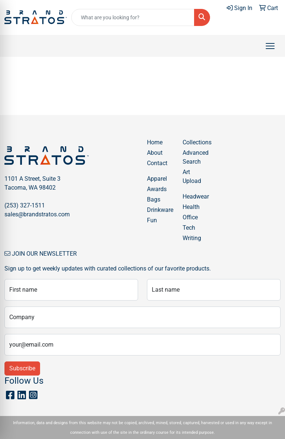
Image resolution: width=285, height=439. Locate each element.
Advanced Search (196, 157)
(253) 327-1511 (24, 205)
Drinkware (160, 209)
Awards (157, 189)
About (155, 152)
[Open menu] (270, 46)
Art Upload (192, 176)
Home (155, 142)
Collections (196, 142)
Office (190, 217)
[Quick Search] (132, 17)
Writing (192, 238)
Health (191, 206)
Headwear (196, 196)
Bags (153, 199)
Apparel (157, 178)
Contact (157, 163)
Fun (152, 220)
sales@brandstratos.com (37, 214)
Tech (189, 227)
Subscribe (22, 368)
